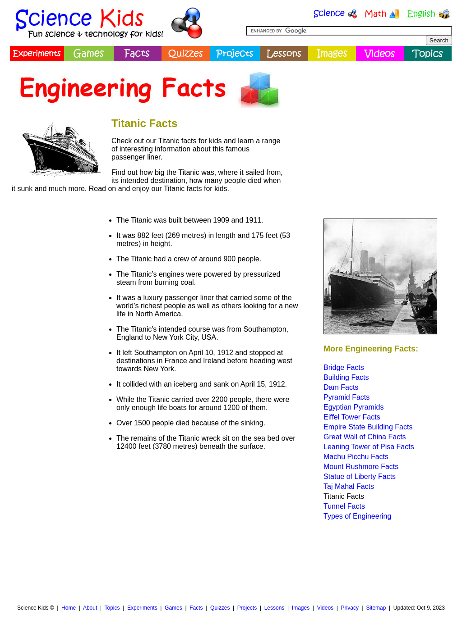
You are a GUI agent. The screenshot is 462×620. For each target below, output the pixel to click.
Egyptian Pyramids (353, 407)
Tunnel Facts (344, 506)
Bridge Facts (343, 367)
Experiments (142, 608)
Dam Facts (340, 387)
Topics (112, 608)
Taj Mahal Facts (348, 486)
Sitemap (376, 608)
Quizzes (220, 608)
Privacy (350, 608)
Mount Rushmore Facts (360, 466)
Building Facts (346, 377)
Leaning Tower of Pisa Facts (368, 447)
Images (301, 608)
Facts (196, 608)
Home (68, 608)
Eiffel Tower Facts (351, 417)
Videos (325, 608)
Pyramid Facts (346, 397)
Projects (247, 608)
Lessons (274, 608)
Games (173, 608)
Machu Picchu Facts (355, 456)
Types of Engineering (357, 516)
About (90, 608)
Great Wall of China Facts (364, 437)
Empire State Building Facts (367, 427)
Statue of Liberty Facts (359, 476)
